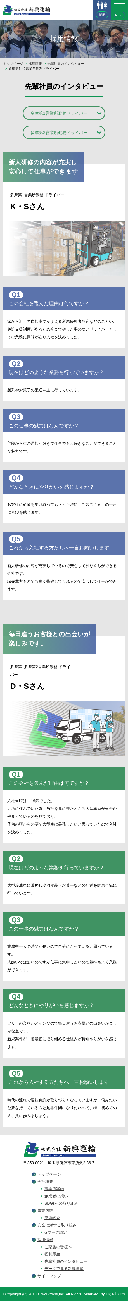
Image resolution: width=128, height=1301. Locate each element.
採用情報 (35, 64)
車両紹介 (52, 1218)
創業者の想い (56, 1196)
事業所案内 (54, 1189)
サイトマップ (49, 1276)
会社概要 (45, 1181)
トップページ (13, 64)
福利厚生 (52, 1254)
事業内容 (45, 1210)
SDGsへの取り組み (61, 1203)
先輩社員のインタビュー (65, 64)
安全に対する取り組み (57, 1225)
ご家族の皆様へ (58, 1247)
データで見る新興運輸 (64, 1268)
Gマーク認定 (55, 1232)
